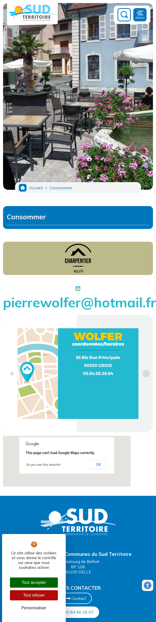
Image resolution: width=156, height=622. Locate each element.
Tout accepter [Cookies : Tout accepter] (34, 582)
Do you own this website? (44, 465)
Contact (76, 598)
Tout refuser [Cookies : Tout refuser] (34, 595)
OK (98, 464)
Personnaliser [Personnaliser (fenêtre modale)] (33, 608)
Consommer (61, 187)
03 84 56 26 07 (76, 612)
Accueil (36, 187)
